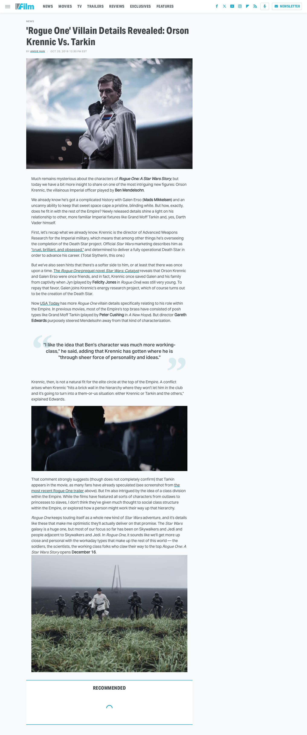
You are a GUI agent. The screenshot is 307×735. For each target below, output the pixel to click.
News (30, 21)
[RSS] (255, 7)
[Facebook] (216, 7)
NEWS (48, 6)
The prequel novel (96, 270)
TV (79, 6)
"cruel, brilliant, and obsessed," (57, 249)
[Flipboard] (247, 7)
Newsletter (287, 6)
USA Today (49, 303)
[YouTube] (232, 7)
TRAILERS (95, 6)
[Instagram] (239, 7)
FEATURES (165, 6)
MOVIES (65, 6)
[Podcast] (265, 6)
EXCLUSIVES (140, 6)
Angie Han (37, 51)
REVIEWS (117, 6)
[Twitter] (224, 7)
